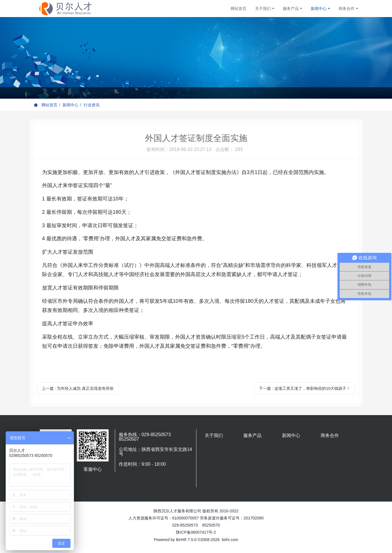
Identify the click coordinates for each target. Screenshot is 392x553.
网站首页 (238, 8)
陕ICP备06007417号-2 (196, 532)
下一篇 (304, 388)
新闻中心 (70, 105)
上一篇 (78, 388)
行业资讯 (91, 105)
